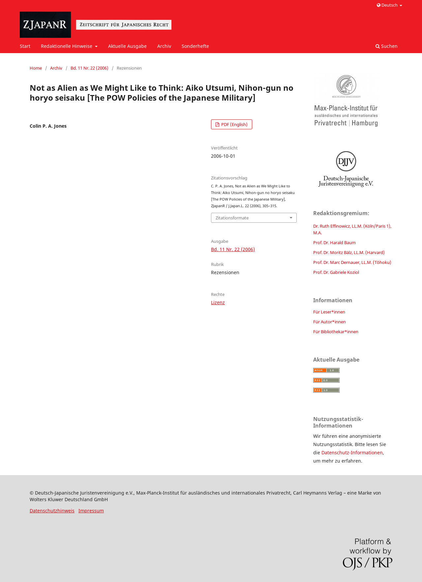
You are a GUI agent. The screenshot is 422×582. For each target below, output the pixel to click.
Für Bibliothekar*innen (335, 332)
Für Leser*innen (329, 312)
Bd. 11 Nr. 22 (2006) (89, 68)
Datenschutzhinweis (52, 510)
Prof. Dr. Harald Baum (334, 242)
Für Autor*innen (329, 322)
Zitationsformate (232, 218)
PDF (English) (234, 124)
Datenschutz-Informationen (352, 452)
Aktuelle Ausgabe (127, 46)
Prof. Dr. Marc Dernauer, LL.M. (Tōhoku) (352, 262)
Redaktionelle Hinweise (67, 46)
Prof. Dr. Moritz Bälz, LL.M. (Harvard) (349, 252)
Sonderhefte (195, 46)
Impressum (91, 510)
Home (36, 68)
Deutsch (388, 5)
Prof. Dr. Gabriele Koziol (336, 272)
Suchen (387, 46)
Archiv (164, 46)
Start (25, 46)
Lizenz (218, 302)
